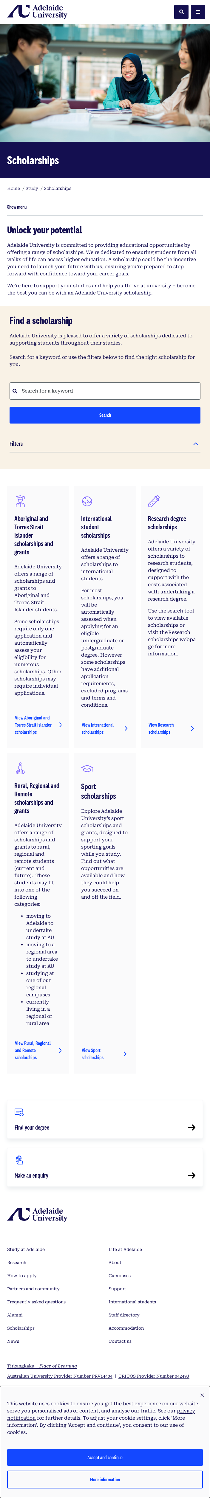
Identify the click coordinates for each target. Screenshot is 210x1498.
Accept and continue (105, 1457)
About (115, 1262)
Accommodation (126, 1328)
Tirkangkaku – (42, 1366)
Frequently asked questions (36, 1301)
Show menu (17, 206)
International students (132, 1301)
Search (105, 415)
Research (16, 1262)
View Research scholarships (161, 728)
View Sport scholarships (93, 1054)
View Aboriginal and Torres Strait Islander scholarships (33, 724)
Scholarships (21, 1328)
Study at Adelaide (26, 1249)
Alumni (15, 1315)
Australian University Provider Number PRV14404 (59, 1376)
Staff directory (124, 1315)
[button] (202, 1395)
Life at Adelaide (125, 1249)
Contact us (120, 1341)
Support (117, 1288)
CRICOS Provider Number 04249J (153, 1376)
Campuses (120, 1275)
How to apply (22, 1275)
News (13, 1341)
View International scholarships (98, 728)
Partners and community (33, 1288)
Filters (16, 444)
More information (105, 1479)
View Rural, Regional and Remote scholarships (33, 1050)
